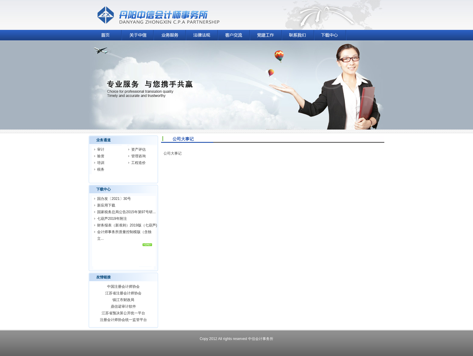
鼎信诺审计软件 (123, 306)
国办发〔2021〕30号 (114, 199)
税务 (100, 169)
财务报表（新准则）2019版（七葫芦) (127, 225)
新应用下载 (106, 205)
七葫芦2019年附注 (112, 218)
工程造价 (138, 163)
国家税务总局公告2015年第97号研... (126, 212)
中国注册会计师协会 (123, 286)
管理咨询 (138, 156)
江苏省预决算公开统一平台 (123, 313)
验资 (100, 156)
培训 (100, 163)
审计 (100, 149)
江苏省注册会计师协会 (123, 293)
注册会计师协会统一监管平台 (123, 320)
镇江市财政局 (123, 300)
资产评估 (138, 149)
